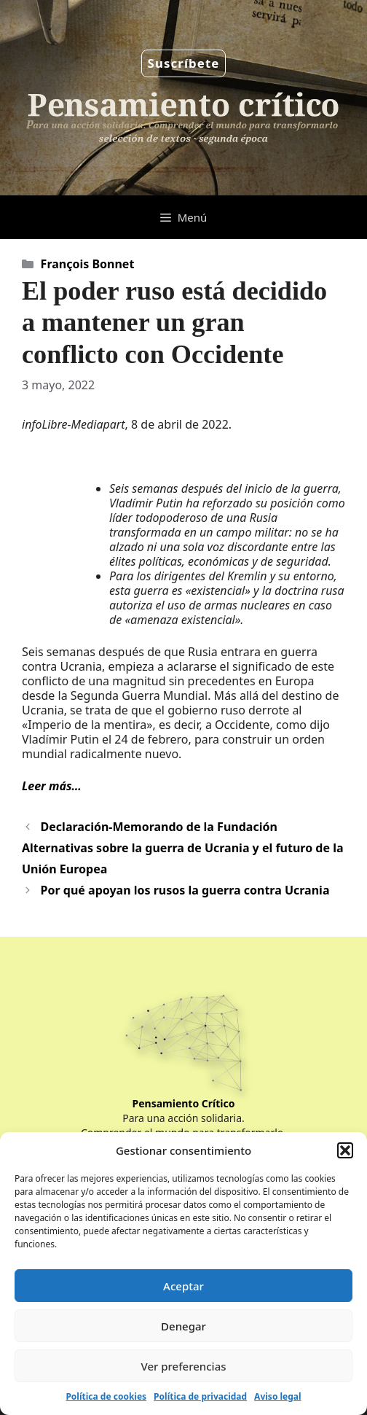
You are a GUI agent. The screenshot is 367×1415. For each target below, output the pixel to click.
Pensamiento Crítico (184, 1103)
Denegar (183, 1326)
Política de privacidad (200, 1396)
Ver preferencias (183, 1366)
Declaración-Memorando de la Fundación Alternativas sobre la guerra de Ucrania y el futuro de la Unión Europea (183, 848)
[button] (345, 1150)
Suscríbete (184, 63)
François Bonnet (88, 264)
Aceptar (183, 1286)
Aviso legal (277, 1396)
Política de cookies (106, 1396)
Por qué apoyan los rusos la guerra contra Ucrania (185, 890)
